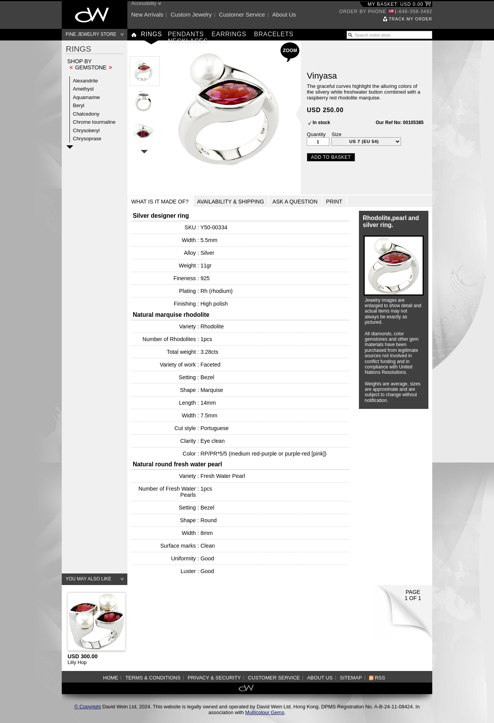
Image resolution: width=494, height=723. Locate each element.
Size (336, 134)
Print (334, 201)
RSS (380, 678)
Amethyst (83, 89)
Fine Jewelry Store (91, 34)
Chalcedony (86, 114)
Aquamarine (86, 97)
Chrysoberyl (86, 130)
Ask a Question (295, 201)
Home (110, 678)
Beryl (79, 105)
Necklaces (188, 41)
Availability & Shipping (230, 201)
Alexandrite (85, 81)
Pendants (186, 34)
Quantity (316, 134)
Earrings (228, 34)
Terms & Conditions (153, 678)
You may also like (88, 579)
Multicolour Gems (264, 712)
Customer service (242, 14)
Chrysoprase (87, 138)
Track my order (410, 19)
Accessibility (143, 3)
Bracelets (273, 34)
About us (284, 14)
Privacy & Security (214, 678)
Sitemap (351, 678)
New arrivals (147, 14)
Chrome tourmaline (94, 122)
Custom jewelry (191, 14)
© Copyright (87, 707)
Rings (151, 34)
